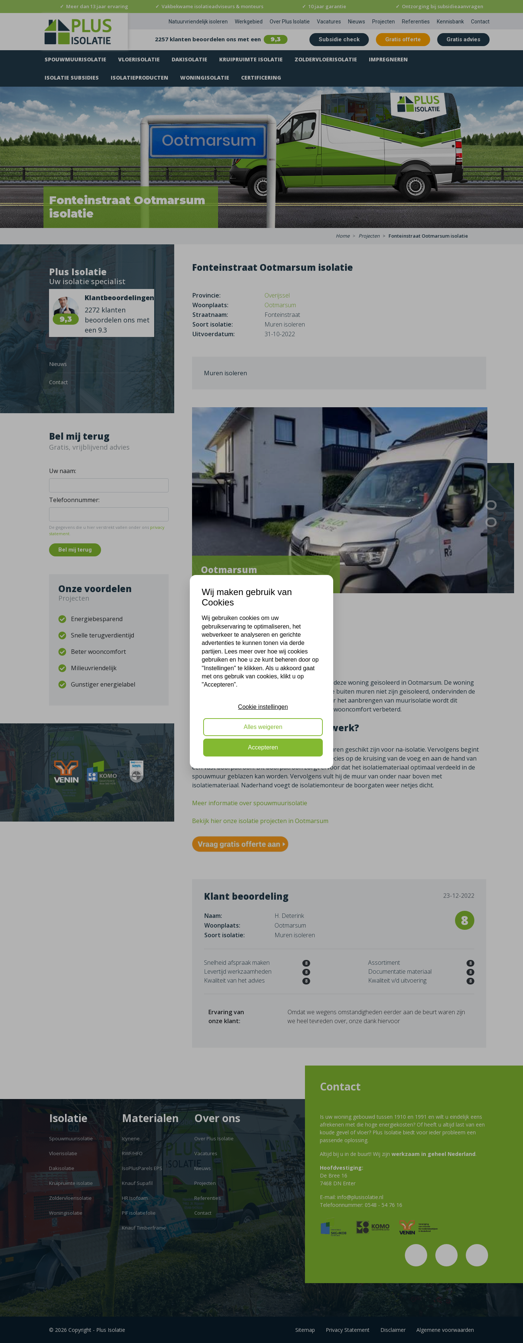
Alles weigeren (263, 727)
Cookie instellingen (263, 707)
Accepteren (263, 747)
